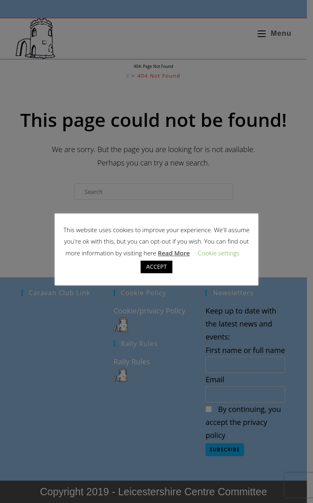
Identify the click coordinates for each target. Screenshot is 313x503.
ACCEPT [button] (156, 266)
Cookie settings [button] (219, 253)
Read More (174, 253)
